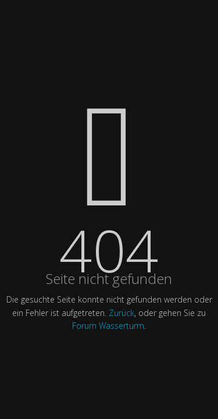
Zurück (121, 312)
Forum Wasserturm (108, 325)
